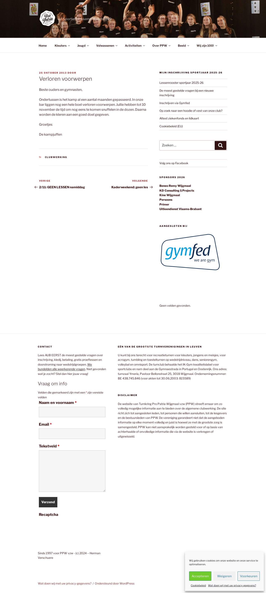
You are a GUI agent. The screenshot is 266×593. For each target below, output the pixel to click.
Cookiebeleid (198, 585)
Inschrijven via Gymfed (174, 103)
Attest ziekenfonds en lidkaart (179, 118)
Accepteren (200, 576)
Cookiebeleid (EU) (171, 126)
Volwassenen (107, 45)
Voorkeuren (248, 576)
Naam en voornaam (58, 403)
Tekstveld (49, 446)
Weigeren (224, 576)
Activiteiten (135, 45)
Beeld (184, 45)
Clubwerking (56, 157)
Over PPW (161, 45)
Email (45, 424)
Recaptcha (48, 515)
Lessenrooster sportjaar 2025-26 (181, 82)
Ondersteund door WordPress (114, 583)
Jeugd (83, 45)
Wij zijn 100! (207, 45)
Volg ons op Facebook (173, 163)
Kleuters (62, 45)
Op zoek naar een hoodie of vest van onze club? (190, 110)
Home (43, 45)
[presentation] (70, 527)
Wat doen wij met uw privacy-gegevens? (232, 585)
